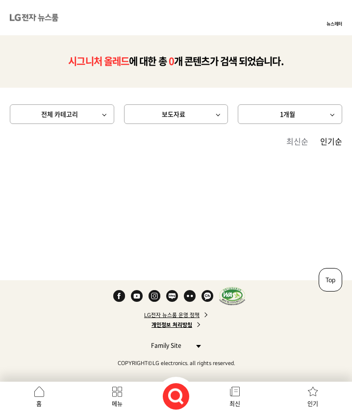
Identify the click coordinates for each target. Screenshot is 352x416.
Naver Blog (172, 296)
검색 (176, 396)
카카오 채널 (207, 296)
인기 (312, 403)
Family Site (173, 345)
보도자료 (173, 114)
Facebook (119, 296)
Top (330, 280)
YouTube (137, 296)
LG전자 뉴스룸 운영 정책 (172, 315)
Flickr (190, 296)
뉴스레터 (334, 23)
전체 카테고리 (59, 114)
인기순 (331, 141)
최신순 (297, 141)
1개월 (287, 114)
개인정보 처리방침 (171, 324)
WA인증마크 (232, 296)
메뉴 (117, 403)
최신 (234, 403)
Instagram (154, 296)
